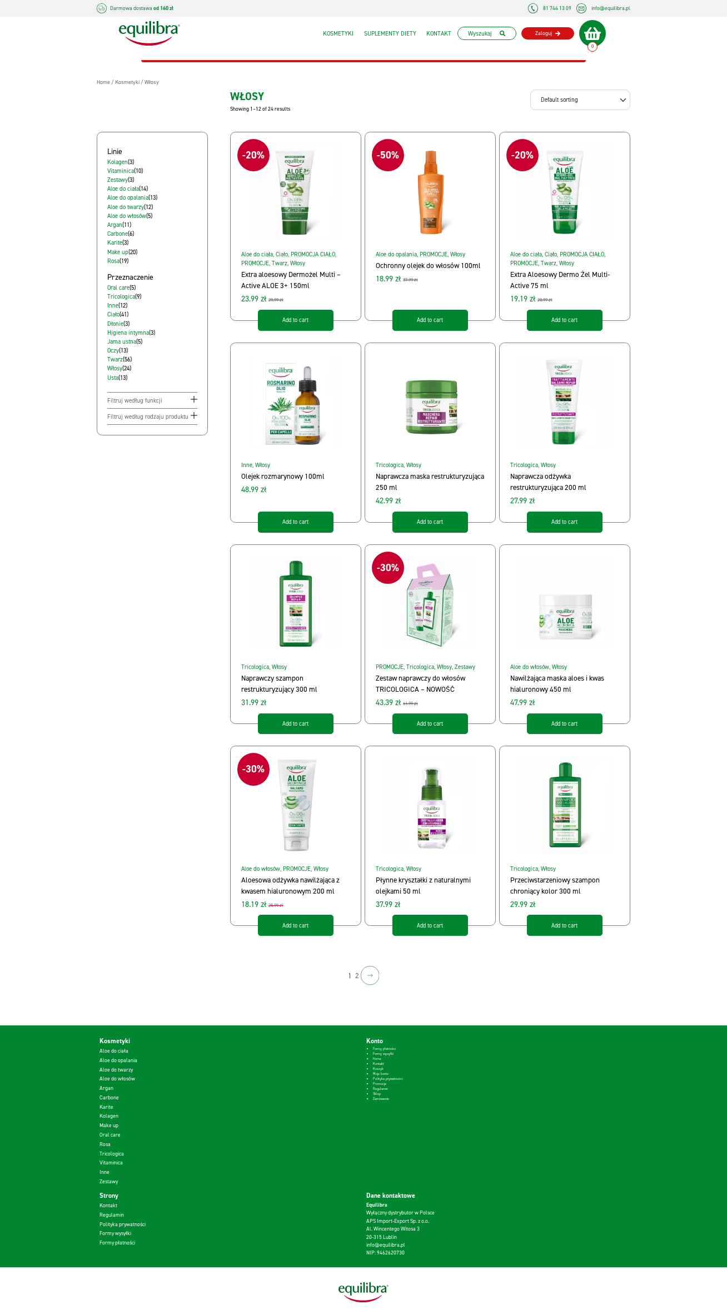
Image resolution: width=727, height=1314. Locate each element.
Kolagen (108, 1115)
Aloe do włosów (529, 667)
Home (377, 1059)
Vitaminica (111, 1162)
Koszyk (378, 1069)
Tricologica (390, 465)
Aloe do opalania (396, 254)
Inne (246, 465)
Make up (108, 1125)
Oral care (110, 1134)
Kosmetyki (335, 33)
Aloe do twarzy (116, 1069)
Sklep (377, 1094)
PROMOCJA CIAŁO (313, 254)
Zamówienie (381, 1099)
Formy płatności (384, 1049)
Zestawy (465, 667)
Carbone (109, 1097)
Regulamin (380, 1089)
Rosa (105, 1144)
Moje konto (381, 1074)
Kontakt (436, 33)
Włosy (297, 263)
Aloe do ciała (257, 254)
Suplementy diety (387, 33)
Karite (106, 1106)
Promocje (379, 1084)
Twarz (279, 263)
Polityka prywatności (387, 1079)
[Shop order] (580, 100)
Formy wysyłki (383, 1054)
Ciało (282, 254)
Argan (106, 1088)
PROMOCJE (255, 263)
